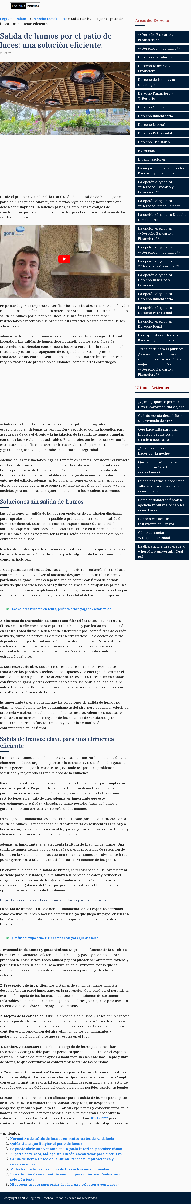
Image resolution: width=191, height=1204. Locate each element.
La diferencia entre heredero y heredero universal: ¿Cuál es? (161, 551)
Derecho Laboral (151, 124)
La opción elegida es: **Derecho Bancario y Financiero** (156, 233)
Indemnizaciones (152, 159)
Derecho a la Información (159, 57)
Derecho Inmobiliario (49, 18)
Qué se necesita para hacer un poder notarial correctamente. (160, 467)
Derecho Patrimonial (155, 133)
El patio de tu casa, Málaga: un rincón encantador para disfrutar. (66, 1154)
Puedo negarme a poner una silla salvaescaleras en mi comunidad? (161, 486)
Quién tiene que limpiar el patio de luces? (46, 1143)
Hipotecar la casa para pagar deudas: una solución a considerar (64, 1184)
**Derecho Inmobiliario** (159, 48)
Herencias (146, 150)
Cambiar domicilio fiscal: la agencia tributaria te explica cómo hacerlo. (161, 505)
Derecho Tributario (154, 142)
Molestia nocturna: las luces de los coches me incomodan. (60, 1169)
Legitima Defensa (14, 18)
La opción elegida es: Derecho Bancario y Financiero (155, 280)
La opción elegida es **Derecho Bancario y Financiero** (156, 187)
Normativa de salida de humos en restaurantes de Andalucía (62, 1138)
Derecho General (152, 107)
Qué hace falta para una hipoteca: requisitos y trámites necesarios (158, 434)
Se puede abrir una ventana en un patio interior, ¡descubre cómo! (66, 1149)
